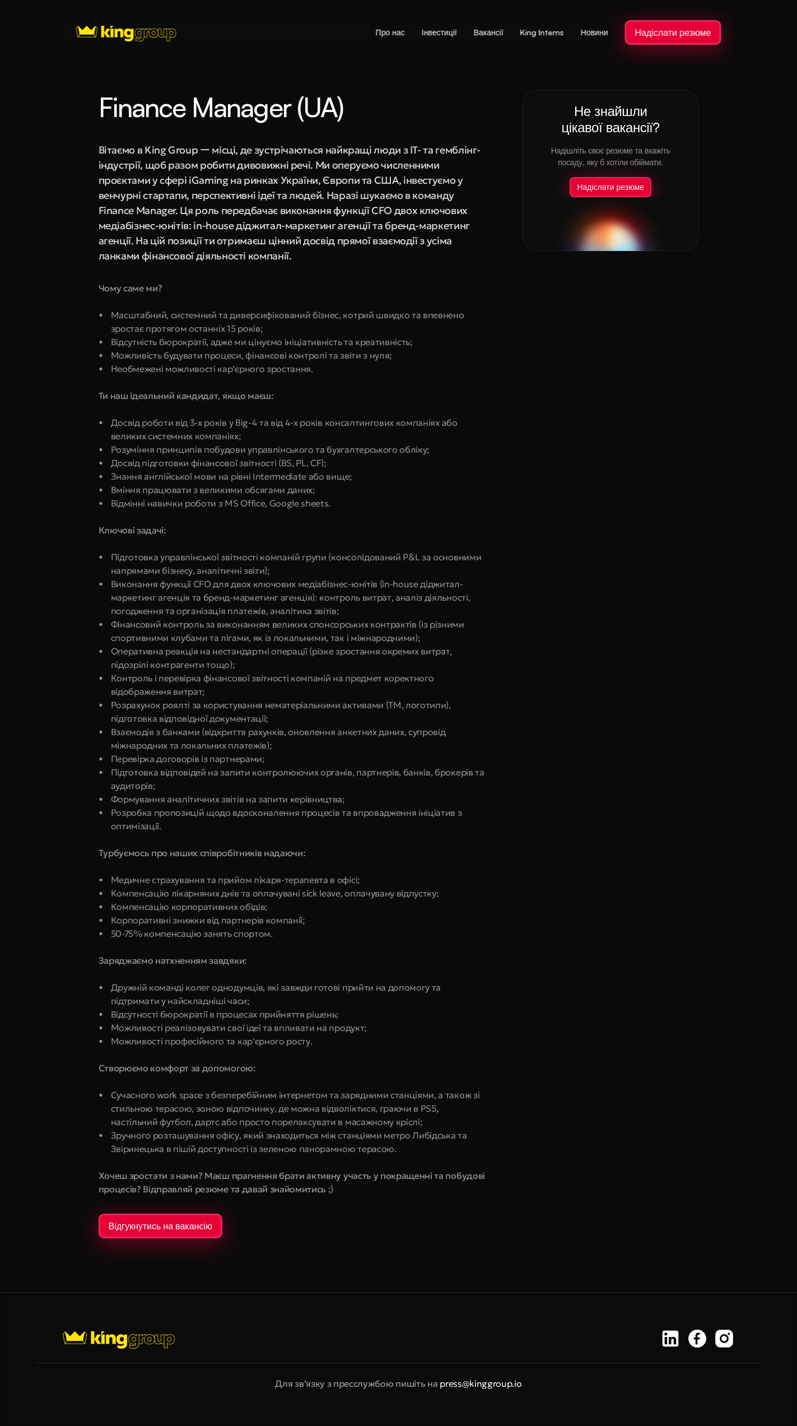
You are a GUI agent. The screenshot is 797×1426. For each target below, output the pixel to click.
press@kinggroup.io (480, 1383)
